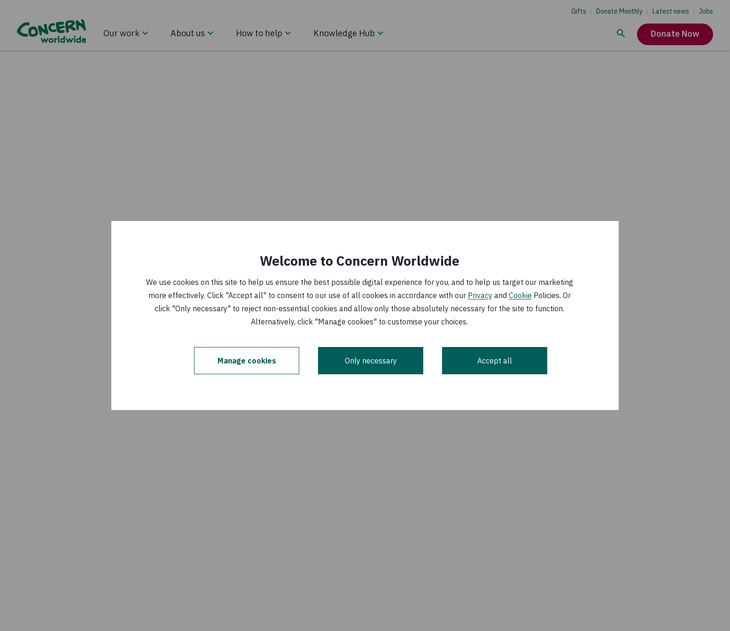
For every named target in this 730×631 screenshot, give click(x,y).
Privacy (480, 295)
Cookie (520, 295)
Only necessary (371, 360)
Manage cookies (246, 360)
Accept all (494, 360)
